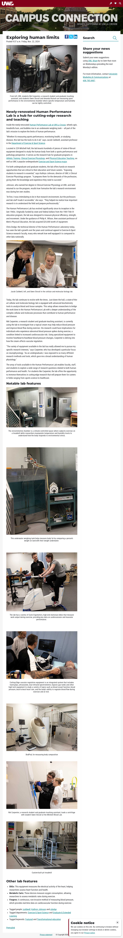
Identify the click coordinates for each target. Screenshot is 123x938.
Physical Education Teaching (62, 158)
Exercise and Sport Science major (53, 161)
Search (100, 38)
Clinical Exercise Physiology (33, 158)
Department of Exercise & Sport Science (28, 143)
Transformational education (49, 919)
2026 (66, 935)
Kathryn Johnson (38, 909)
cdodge (53, 909)
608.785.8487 (89, 80)
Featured (29, 919)
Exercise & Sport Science (38, 912)
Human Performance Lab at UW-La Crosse (48, 125)
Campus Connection (61, 17)
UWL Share (93, 61)
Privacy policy (89, 933)
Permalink (10, 928)
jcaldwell (26, 909)
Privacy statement (46, 935)
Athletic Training (13, 158)
